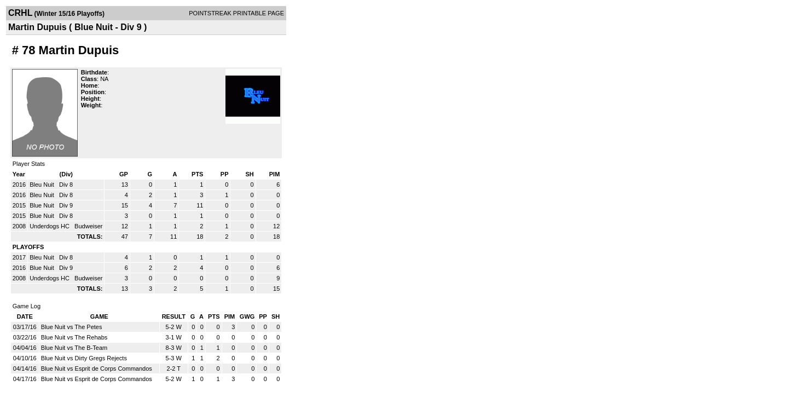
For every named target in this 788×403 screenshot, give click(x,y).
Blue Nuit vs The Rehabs (74, 337)
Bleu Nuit (43, 184)
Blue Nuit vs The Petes (71, 327)
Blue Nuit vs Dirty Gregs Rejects (84, 358)
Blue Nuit (43, 205)
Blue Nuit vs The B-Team (74, 347)
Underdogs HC (50, 226)
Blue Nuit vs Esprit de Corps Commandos (96, 368)
